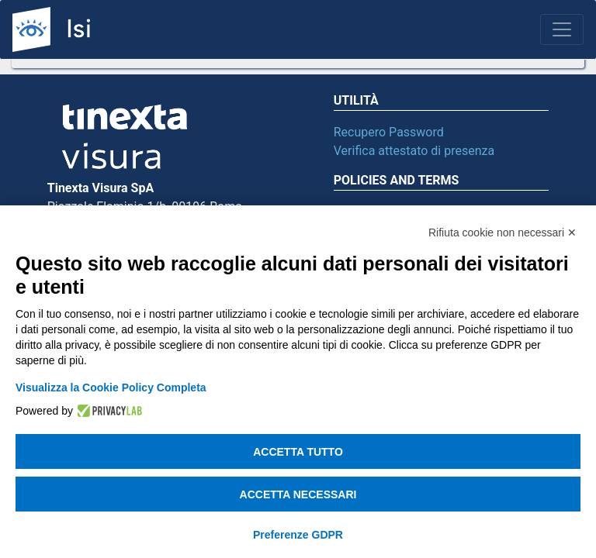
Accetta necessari (298, 494)
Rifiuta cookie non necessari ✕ (502, 232)
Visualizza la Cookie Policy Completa (111, 387)
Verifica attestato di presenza (414, 150)
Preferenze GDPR (298, 535)
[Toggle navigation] (562, 29)
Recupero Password (389, 132)
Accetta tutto (298, 452)
